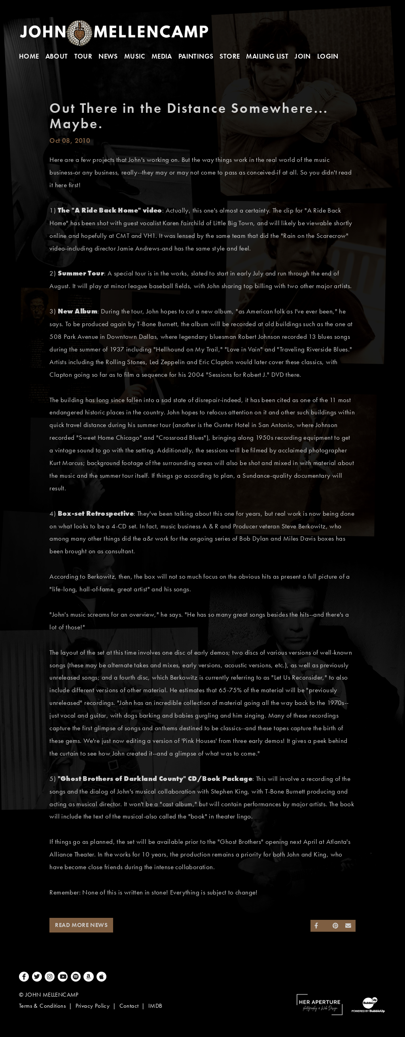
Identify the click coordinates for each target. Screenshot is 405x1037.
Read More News (81, 925)
